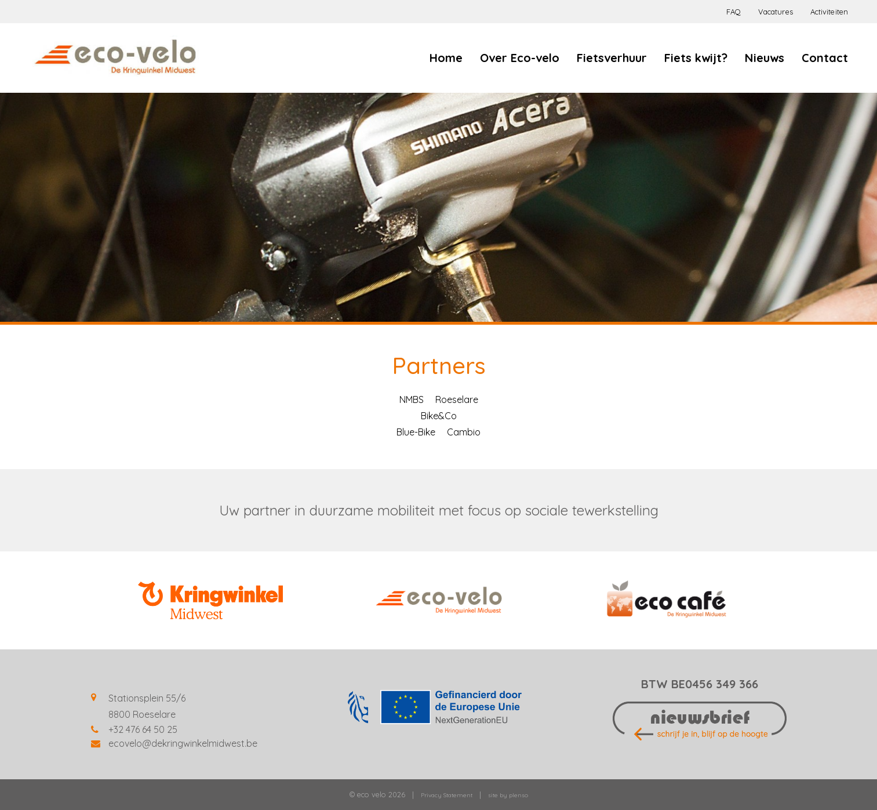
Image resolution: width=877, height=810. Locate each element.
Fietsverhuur (612, 57)
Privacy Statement (446, 795)
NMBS (411, 399)
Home (446, 57)
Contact (825, 57)
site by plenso (508, 795)
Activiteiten (829, 11)
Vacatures (775, 11)
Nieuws (764, 57)
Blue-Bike (415, 432)
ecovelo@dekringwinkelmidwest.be (182, 743)
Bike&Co (439, 416)
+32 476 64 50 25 (142, 729)
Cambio (464, 432)
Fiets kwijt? (695, 57)
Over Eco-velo (519, 57)
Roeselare (456, 399)
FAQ (733, 11)
